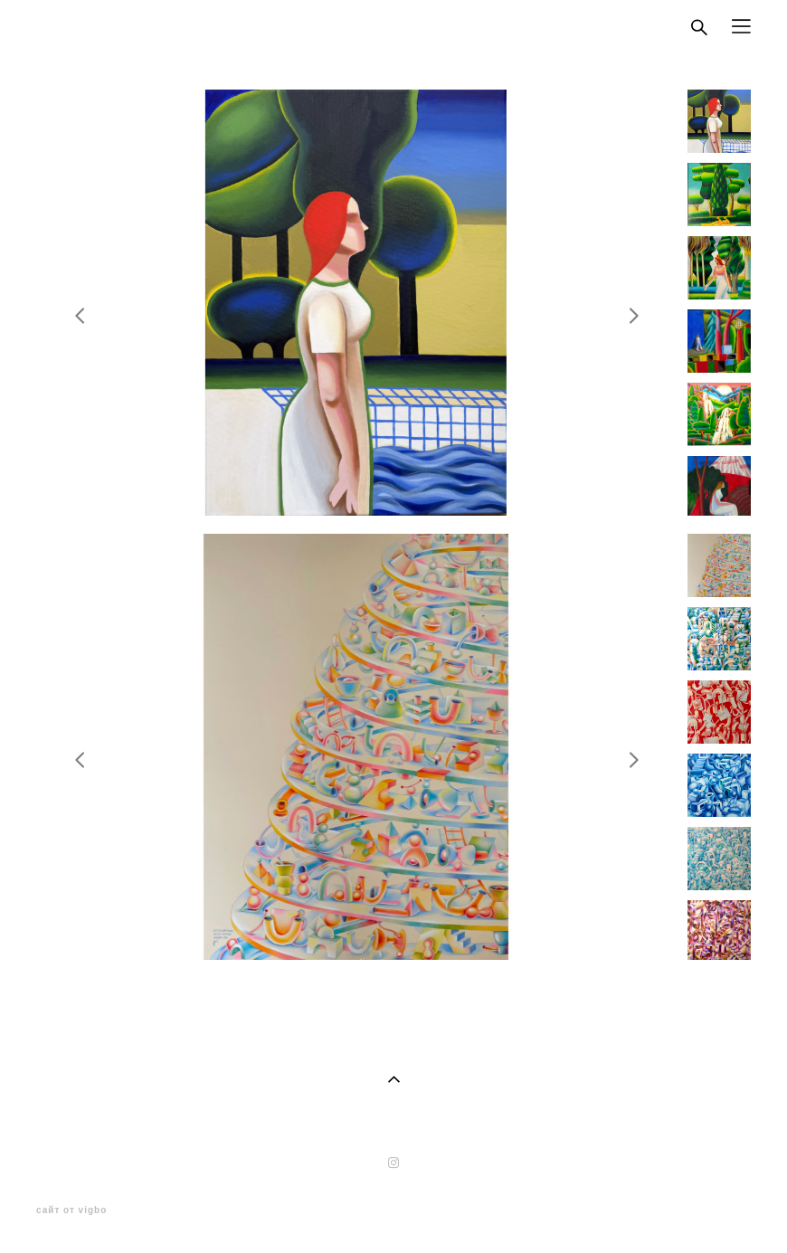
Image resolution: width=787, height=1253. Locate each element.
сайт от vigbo (71, 1210)
